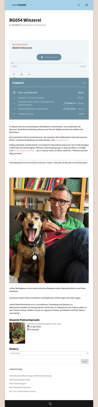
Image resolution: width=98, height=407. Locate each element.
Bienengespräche (26, 25)
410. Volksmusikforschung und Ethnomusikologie (30, 375)
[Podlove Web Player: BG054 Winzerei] (49, 80)
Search (84, 361)
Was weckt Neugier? (17, 383)
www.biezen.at (61, 140)
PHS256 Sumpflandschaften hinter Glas (44, 323)
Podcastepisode (40, 25)
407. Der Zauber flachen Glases (22, 391)
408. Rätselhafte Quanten (20, 387)
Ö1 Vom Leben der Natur (24, 150)
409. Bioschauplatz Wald (19, 379)
